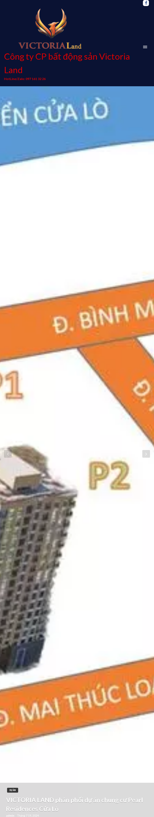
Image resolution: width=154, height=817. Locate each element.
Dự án (12, 790)
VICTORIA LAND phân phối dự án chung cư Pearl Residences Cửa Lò (74, 804)
